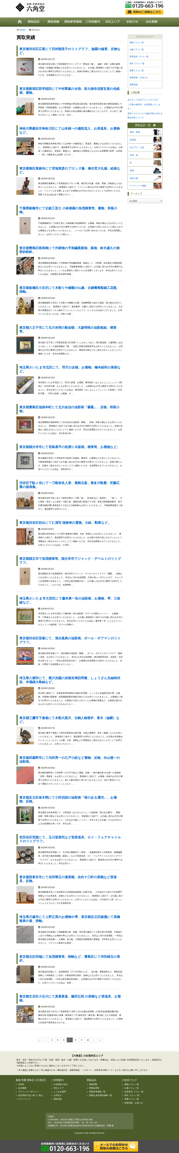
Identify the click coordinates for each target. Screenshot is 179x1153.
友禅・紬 (134, 155)
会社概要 (22, 1088)
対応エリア (59, 1088)
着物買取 (93, 1084)
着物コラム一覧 (136, 42)
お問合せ (58, 1095)
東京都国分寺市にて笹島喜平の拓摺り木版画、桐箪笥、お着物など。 (69, 447)
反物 (132, 170)
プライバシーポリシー (28, 1091)
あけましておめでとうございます (143, 100)
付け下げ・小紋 (137, 147)
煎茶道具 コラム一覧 (138, 56)
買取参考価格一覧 (97, 1091)
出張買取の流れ (61, 1084)
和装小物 (134, 178)
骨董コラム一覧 (136, 70)
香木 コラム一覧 (136, 63)
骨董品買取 (94, 1088)
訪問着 (133, 140)
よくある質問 (60, 1091)
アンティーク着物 (138, 186)
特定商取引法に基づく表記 (30, 1095)
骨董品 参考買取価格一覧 (100, 1095)
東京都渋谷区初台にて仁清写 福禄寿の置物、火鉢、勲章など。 (65, 523)
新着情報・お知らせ (138, 77)
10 (88, 1040)
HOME (22, 30)
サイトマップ (24, 1099)
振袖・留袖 (135, 132)
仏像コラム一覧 (136, 49)
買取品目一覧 (145, 125)
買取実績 (133, 84)
